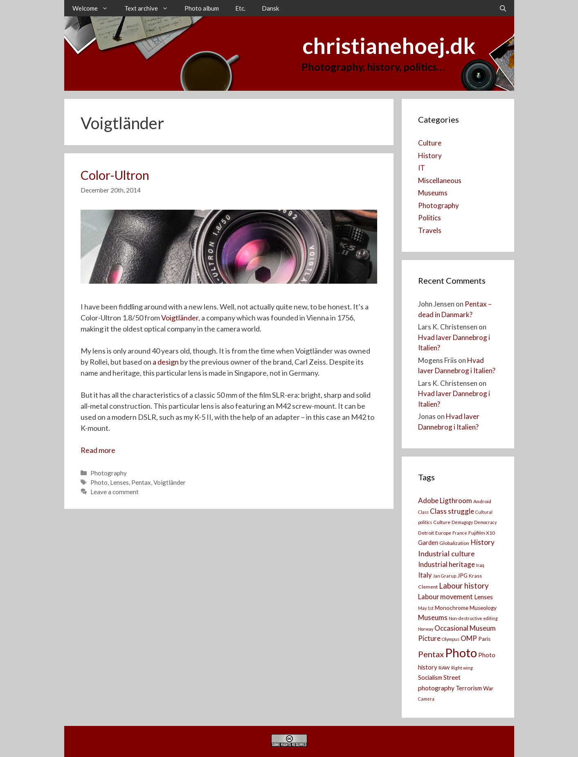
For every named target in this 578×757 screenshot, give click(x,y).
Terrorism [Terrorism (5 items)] (469, 688)
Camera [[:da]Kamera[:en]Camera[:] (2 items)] (426, 698)
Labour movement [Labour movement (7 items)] (445, 596)
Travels (429, 230)
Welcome (94, 8)
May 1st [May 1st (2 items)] (426, 608)
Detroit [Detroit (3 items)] (426, 533)
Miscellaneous (439, 180)
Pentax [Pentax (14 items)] (431, 654)
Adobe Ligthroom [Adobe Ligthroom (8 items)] (445, 500)
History (430, 155)
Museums (433, 192)
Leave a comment (114, 491)
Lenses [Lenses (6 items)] (483, 596)
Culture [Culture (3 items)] (441, 522)
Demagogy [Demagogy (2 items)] (462, 522)
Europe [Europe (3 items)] (443, 533)
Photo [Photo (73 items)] (461, 652)
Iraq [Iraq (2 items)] (480, 565)
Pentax (141, 482)
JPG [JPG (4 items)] (462, 575)
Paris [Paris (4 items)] (484, 639)
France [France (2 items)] (459, 532)
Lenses (119, 482)
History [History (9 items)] (482, 542)
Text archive (150, 8)
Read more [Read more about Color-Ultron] (98, 450)
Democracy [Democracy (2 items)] (485, 522)
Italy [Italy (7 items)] (425, 575)
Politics (429, 217)
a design (166, 361)
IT (421, 167)
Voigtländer (179, 317)
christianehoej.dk (388, 45)
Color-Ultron (115, 175)
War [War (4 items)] (488, 688)
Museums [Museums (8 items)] (433, 617)
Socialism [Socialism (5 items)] (430, 677)
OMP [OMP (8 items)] (469, 638)
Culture (429, 143)
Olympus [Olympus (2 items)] (450, 639)
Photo (99, 482)
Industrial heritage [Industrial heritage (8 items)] (446, 564)
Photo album (201, 8)
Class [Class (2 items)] (423, 512)
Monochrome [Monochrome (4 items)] (451, 608)
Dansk (270, 8)
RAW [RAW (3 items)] (444, 668)
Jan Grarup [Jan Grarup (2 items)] (444, 575)
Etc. (240, 8)
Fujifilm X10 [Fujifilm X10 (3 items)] (481, 533)
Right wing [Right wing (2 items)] (462, 667)
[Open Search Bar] (503, 8)
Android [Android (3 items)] (482, 501)
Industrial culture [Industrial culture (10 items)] (446, 553)
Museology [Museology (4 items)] (483, 608)
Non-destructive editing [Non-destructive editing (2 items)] (473, 618)
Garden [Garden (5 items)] (428, 542)
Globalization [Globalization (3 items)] (454, 543)
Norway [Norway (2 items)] (425, 629)
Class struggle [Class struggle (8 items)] (452, 511)
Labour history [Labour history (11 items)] (464, 585)
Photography (108, 473)
